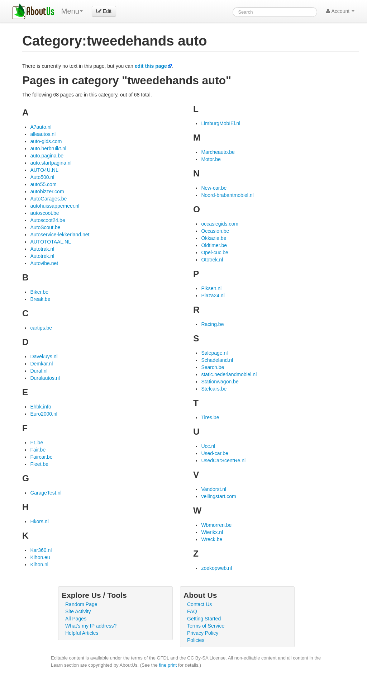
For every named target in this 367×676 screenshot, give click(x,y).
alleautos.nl (43, 134)
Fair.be (38, 450)
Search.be (212, 367)
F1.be (36, 442)
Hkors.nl (39, 521)
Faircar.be (41, 457)
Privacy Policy (202, 633)
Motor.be (210, 159)
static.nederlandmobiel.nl (229, 374)
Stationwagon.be (219, 381)
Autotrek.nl (42, 256)
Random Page (81, 604)
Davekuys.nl (43, 356)
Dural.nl (38, 371)
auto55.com (43, 184)
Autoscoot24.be (47, 220)
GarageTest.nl (45, 493)
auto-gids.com (46, 141)
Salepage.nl (214, 353)
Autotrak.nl (42, 249)
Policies (195, 640)
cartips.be (41, 328)
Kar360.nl (41, 550)
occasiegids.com (219, 224)
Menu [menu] (72, 11)
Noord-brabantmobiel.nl (227, 195)
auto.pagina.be (46, 156)
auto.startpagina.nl (50, 163)
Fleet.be (39, 464)
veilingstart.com (218, 496)
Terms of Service (205, 626)
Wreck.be (211, 539)
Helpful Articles (82, 633)
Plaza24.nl (212, 295)
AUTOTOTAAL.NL (50, 242)
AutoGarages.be (48, 199)
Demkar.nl (41, 364)
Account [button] (340, 11)
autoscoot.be (44, 213)
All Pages (75, 618)
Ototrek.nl (212, 260)
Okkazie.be (213, 238)
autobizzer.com (47, 191)
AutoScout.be (45, 227)
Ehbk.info (40, 407)
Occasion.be (215, 231)
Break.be (40, 299)
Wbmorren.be (216, 525)
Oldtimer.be (214, 245)
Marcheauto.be (217, 152)
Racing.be (212, 324)
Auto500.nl (42, 177)
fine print (168, 665)
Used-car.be (214, 453)
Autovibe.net (44, 263)
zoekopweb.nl (216, 568)
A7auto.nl (40, 127)
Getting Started (204, 618)
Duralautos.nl (45, 378)
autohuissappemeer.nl (54, 206)
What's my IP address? (90, 626)
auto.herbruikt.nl (48, 148)
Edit (103, 11)
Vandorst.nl (213, 489)
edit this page (151, 66)
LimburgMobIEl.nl (220, 123)
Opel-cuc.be (214, 252)
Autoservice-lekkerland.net (59, 234)
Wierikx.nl (212, 532)
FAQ (192, 611)
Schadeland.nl (217, 360)
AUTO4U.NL (44, 170)
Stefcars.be (214, 389)
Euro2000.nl (43, 414)
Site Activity (78, 611)
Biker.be (39, 292)
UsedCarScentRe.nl (223, 460)
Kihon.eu (40, 557)
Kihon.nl (39, 564)
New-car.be (214, 188)
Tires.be (210, 417)
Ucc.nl (208, 446)
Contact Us (199, 604)
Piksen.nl (211, 288)
